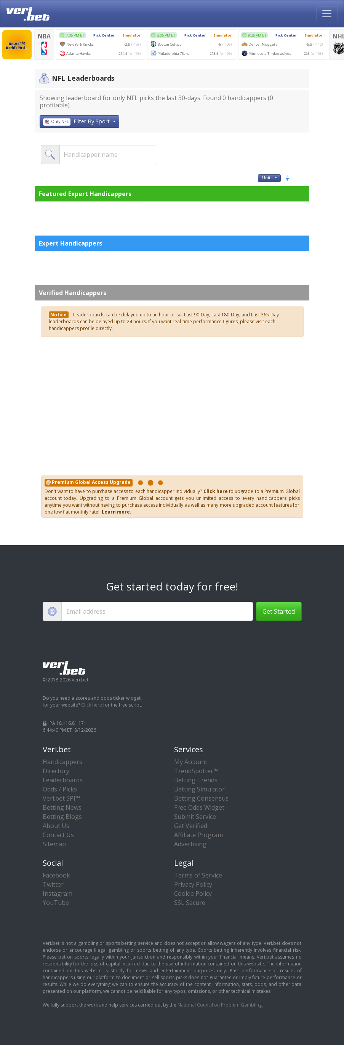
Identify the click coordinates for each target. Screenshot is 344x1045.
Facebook (56, 875)
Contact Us (58, 835)
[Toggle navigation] (327, 13)
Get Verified (190, 826)
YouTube (56, 902)
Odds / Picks (60, 789)
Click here (91, 705)
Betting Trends (196, 780)
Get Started (278, 611)
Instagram (57, 893)
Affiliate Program (198, 835)
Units (269, 177)
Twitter (53, 884)
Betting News (62, 807)
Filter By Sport (77, 122)
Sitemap (54, 844)
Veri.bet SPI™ (61, 798)
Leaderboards (63, 780)
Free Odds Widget (199, 807)
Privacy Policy (193, 884)
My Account (190, 762)
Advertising (190, 844)
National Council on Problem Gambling (220, 1005)
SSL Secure (189, 902)
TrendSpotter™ (196, 771)
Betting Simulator (199, 789)
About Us (56, 826)
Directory (56, 771)
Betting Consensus (201, 798)
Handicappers (62, 762)
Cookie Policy (193, 893)
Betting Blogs (62, 816)
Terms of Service (198, 875)
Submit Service (195, 816)
